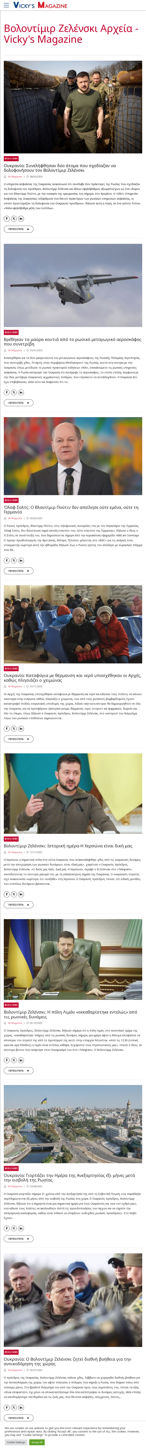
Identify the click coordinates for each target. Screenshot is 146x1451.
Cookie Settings (16, 1442)
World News (11, 159)
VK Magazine (14, 176)
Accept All (37, 1442)
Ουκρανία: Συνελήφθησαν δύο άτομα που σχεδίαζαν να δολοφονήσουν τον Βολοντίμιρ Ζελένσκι (60, 168)
